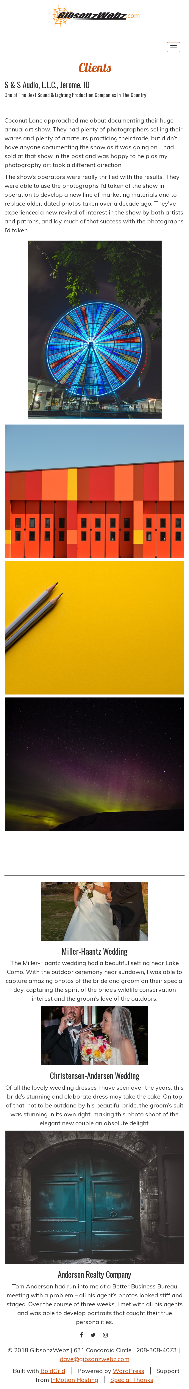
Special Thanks (131, 1379)
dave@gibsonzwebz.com (94, 1359)
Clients (95, 67)
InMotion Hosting (74, 1379)
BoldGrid (52, 1370)
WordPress (128, 1370)
